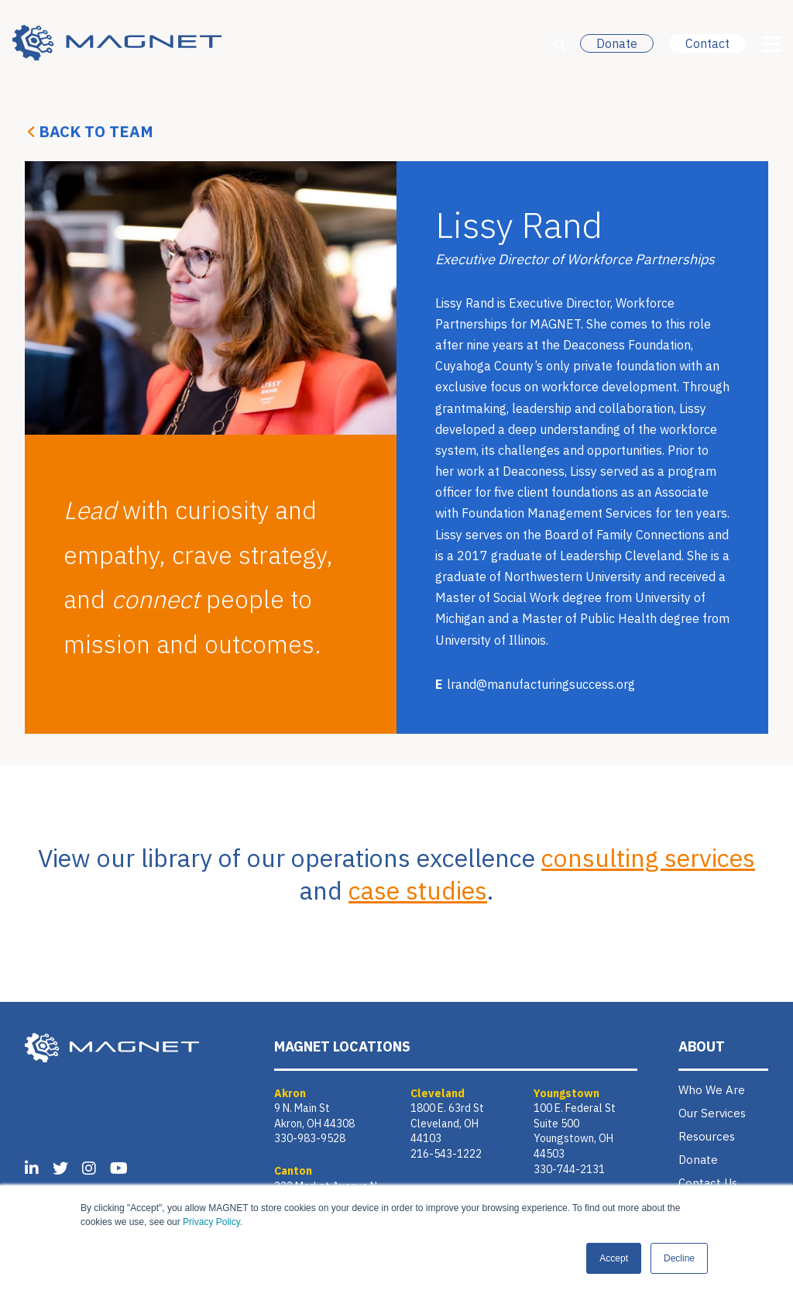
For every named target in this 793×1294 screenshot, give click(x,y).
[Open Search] (560, 45)
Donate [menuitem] (698, 1159)
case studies (417, 890)
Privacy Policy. (212, 1222)
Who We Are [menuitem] (711, 1089)
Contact (707, 43)
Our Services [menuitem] (712, 1113)
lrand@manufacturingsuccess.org (541, 684)
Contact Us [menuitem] (707, 1182)
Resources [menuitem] (706, 1136)
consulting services (648, 857)
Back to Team (96, 131)
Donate (616, 43)
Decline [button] (679, 1258)
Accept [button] (613, 1258)
